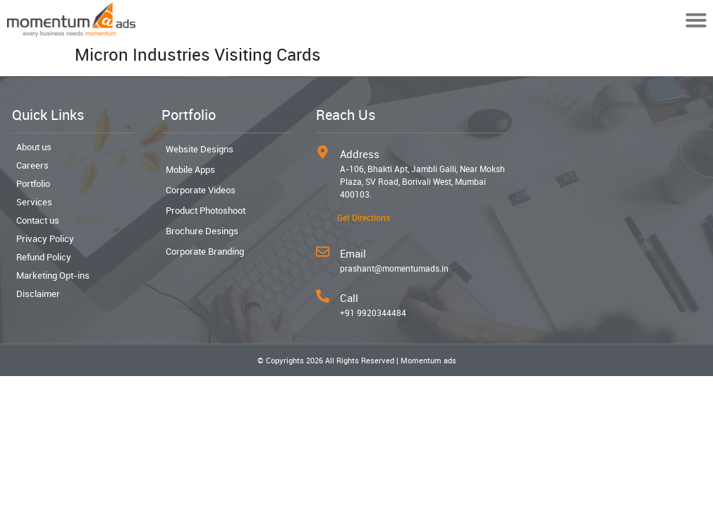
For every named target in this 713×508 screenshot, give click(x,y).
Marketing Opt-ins (53, 275)
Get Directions (363, 217)
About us (33, 146)
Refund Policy (43, 256)
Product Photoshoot (205, 210)
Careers (32, 165)
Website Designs (199, 149)
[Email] (322, 251)
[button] (696, 20)
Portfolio (33, 183)
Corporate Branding (205, 251)
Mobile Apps (190, 169)
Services (34, 201)
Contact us (37, 220)
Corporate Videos (201, 189)
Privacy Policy (45, 238)
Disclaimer (38, 293)
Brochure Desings (202, 230)
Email (353, 253)
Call (349, 298)
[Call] (322, 296)
